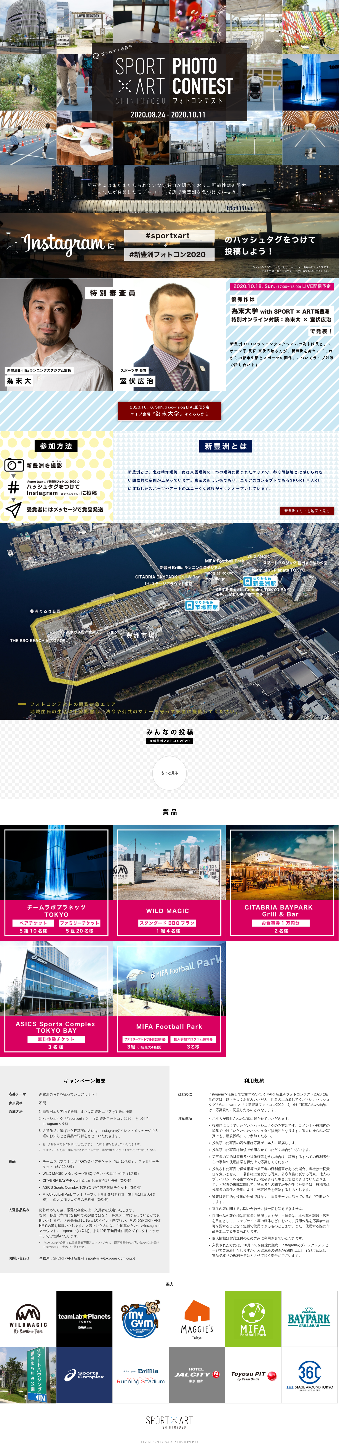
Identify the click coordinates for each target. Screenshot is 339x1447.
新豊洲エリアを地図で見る (307, 511)
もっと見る (169, 773)
